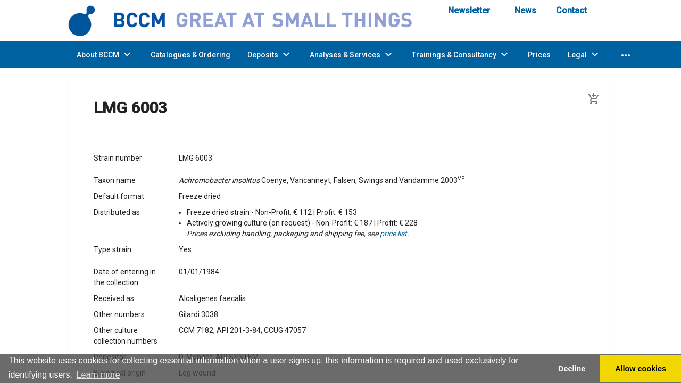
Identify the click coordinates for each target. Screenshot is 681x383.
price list (393, 233)
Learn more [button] (98, 374)
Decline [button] (571, 368)
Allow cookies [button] (640, 368)
